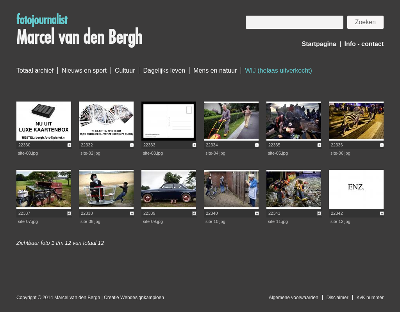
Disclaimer (337, 297)
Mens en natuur (215, 70)
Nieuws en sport (84, 70)
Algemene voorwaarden (293, 297)
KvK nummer (370, 297)
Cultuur (125, 70)
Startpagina (319, 44)
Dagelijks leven (164, 70)
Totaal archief (35, 70)
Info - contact (364, 44)
